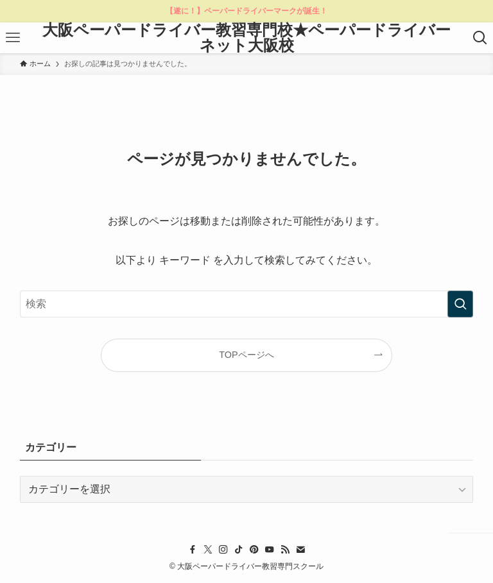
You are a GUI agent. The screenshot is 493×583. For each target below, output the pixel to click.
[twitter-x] (208, 549)
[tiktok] (239, 549)
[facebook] (192, 549)
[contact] (300, 549)
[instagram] (223, 549)
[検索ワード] (247, 304)
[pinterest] (254, 549)
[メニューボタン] (13, 37)
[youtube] (269, 549)
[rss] (285, 549)
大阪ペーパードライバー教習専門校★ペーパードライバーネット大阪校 (246, 37)
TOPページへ (246, 355)
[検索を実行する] (460, 304)
